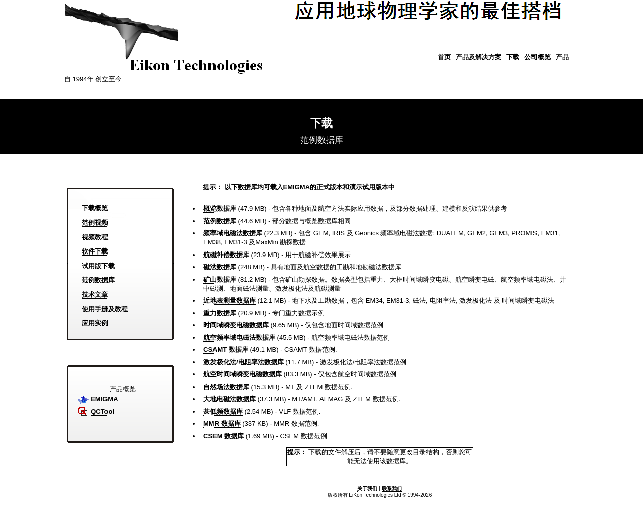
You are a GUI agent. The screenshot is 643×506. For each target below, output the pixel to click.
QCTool (102, 411)
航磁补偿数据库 (226, 255)
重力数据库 (219, 313)
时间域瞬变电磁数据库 (236, 325)
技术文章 (95, 294)
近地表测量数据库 (229, 300)
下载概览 (95, 208)
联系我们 (392, 488)
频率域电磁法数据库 (232, 233)
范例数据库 (98, 280)
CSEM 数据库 (223, 436)
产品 (562, 57)
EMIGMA (104, 399)
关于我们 (367, 488)
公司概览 (537, 57)
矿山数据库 (219, 279)
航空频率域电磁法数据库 (239, 337)
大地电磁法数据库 (229, 399)
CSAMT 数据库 (225, 349)
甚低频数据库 (223, 411)
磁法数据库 (219, 267)
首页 (444, 57)
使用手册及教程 (105, 309)
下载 (512, 57)
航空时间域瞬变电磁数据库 (242, 374)
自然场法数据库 (226, 387)
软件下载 (95, 251)
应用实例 (95, 323)
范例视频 (95, 222)
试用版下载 (98, 266)
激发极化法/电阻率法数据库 (243, 362)
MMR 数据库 (222, 423)
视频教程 (95, 237)
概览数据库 (219, 208)
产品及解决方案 (478, 57)
